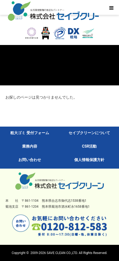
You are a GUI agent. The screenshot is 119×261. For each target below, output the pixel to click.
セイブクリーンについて (89, 133)
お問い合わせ (29, 160)
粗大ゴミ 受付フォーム (29, 133)
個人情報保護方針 (89, 160)
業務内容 (29, 146)
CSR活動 (89, 146)
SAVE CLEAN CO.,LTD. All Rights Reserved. (77, 253)
